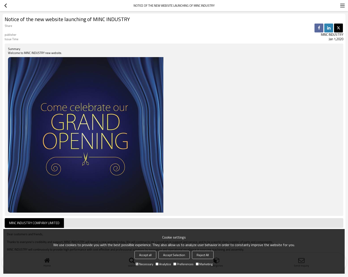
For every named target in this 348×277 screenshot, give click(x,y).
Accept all (145, 255)
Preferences (183, 264)
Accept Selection (174, 255)
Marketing (204, 264)
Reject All (203, 255)
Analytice (163, 264)
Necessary (144, 264)
